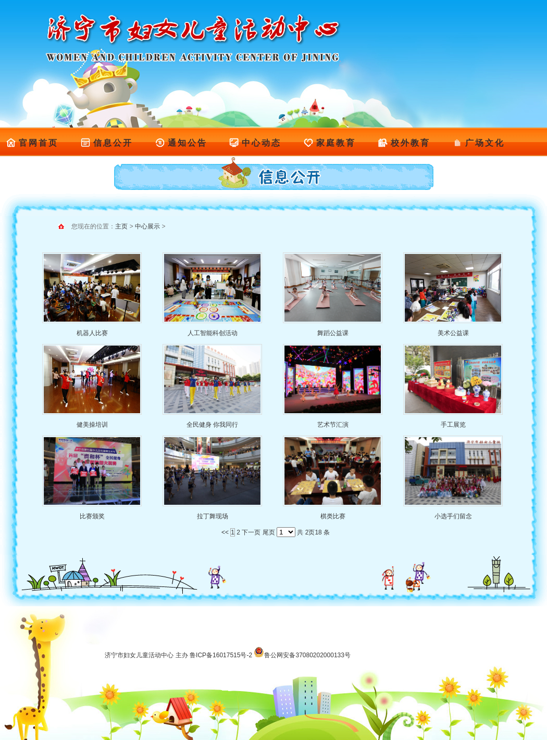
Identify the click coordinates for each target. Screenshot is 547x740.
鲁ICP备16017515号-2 (221, 655)
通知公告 (181, 142)
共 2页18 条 (313, 532)
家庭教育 (329, 142)
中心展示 (147, 226)
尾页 (269, 532)
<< (225, 532)
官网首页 (32, 142)
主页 (121, 226)
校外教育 (404, 142)
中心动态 (255, 142)
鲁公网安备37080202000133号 (302, 655)
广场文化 (478, 142)
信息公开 (106, 142)
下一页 (251, 532)
